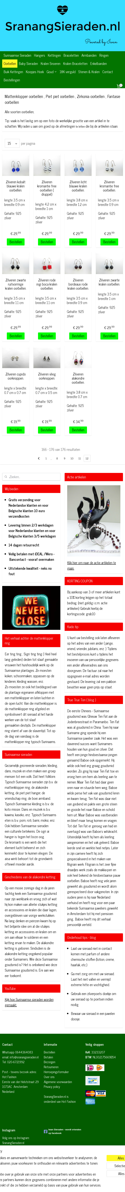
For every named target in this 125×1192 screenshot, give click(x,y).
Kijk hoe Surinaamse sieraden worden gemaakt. (29, 1002)
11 (79, 458)
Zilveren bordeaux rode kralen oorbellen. (78, 284)
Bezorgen (49, 1061)
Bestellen (16, 242)
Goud (52, 72)
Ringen (103, 55)
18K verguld (68, 72)
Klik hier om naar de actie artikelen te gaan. (91, 565)
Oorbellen (10, 63)
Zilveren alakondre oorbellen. (78, 378)
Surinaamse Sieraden (17, 55)
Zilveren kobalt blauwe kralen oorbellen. (15, 186)
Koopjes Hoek (35, 72)
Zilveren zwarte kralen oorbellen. (109, 282)
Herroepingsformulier (56, 1071)
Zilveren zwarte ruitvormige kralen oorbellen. (15, 284)
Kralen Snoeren (50, 63)
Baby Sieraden (28, 63)
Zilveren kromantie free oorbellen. (109, 186)
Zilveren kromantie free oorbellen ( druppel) (46, 188)
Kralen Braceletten (75, 63)
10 (72, 458)
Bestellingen (12, 80)
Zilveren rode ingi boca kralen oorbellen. (46, 284)
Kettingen (54, 55)
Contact (107, 72)
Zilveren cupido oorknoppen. (15, 376)
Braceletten (71, 55)
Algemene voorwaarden (58, 1081)
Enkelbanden (98, 63)
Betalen (48, 1057)
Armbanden (89, 55)
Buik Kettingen (13, 72)
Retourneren (51, 1066)
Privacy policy (52, 1086)
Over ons (49, 1076)
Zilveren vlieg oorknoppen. (47, 376)
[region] (40, 1160)
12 (87, 458)
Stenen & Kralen (89, 72)
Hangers (39, 55)
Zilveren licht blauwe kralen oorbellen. (78, 186)
